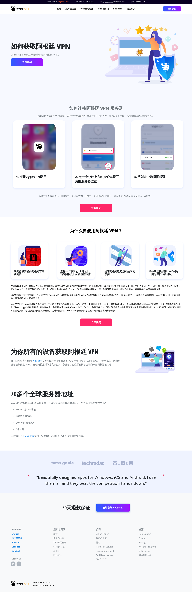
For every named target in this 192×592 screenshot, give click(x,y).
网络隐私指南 (145, 555)
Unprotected (63, 2)
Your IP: (79, 2)
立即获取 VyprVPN (113, 507)
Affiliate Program (147, 546)
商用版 (56, 551)
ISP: (132, 2)
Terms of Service (104, 546)
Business (117, 8)
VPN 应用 (37, 360)
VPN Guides (144, 551)
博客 (98, 542)
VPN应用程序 (86, 8)
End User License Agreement (104, 557)
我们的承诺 (101, 538)
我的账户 (131, 8)
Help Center (145, 533)
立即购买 (172, 9)
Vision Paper (102, 533)
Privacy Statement (105, 551)
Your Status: (52, 2)
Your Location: (107, 2)
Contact (142, 538)
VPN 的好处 (103, 8)
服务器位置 (70, 8)
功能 (59, 8)
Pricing (142, 542)
